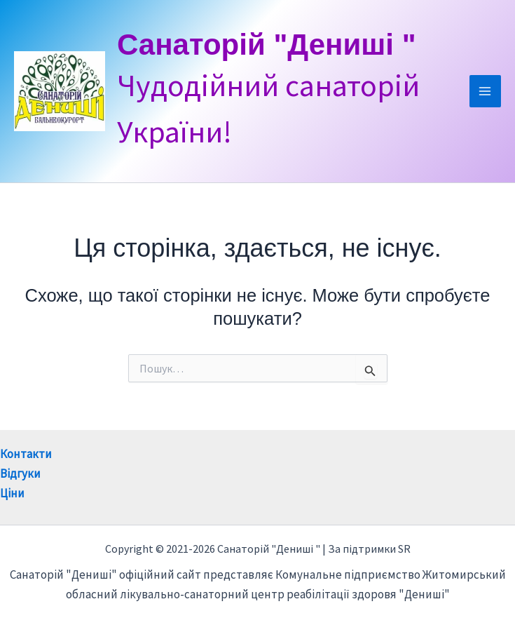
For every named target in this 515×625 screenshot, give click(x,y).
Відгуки (20, 473)
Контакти (26, 454)
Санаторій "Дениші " (266, 44)
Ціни (12, 493)
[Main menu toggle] (485, 91)
